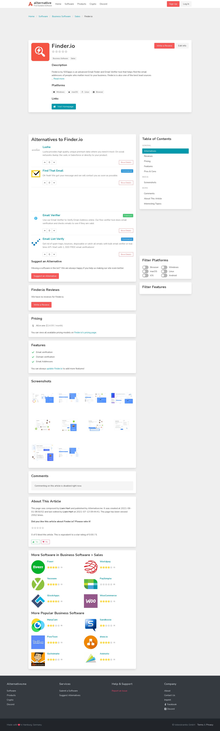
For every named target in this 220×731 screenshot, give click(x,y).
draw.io (104, 636)
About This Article (153, 198)
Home (58, 4)
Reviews (148, 156)
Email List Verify (53, 239)
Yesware (52, 578)
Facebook (170, 704)
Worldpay (105, 561)
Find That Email (53, 171)
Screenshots (150, 182)
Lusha (46, 147)
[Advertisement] (110, 29)
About (167, 690)
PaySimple (106, 578)
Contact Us (169, 695)
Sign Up (173, 4)
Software (69, 4)
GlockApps (53, 595)
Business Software (61, 16)
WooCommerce (108, 595)
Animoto (104, 653)
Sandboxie (105, 619)
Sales (77, 16)
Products (81, 4)
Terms (200, 724)
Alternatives (150, 151)
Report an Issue (119, 690)
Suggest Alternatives (69, 695)
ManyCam (52, 619)
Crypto (93, 4)
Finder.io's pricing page (85, 332)
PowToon (52, 636)
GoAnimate (53, 653)
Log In (186, 4)
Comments (149, 193)
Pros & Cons (150, 171)
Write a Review (164, 45)
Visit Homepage (65, 106)
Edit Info (182, 45)
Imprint (167, 699)
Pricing (147, 161)
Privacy (209, 724)
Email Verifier (51, 215)
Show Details (126, 162)
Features (148, 166)
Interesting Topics (152, 203)
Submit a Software (68, 690)
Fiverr (50, 561)
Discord (103, 4)
